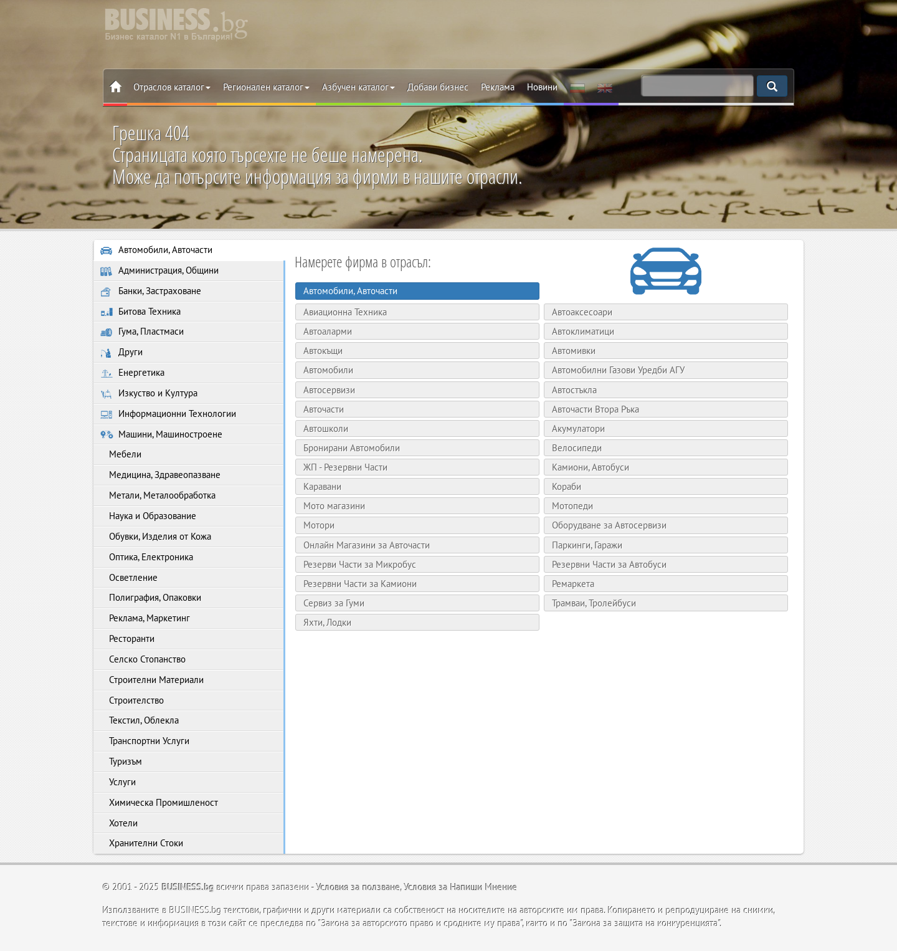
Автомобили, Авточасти (156, 250)
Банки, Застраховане (150, 291)
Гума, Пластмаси (142, 333)
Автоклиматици (582, 331)
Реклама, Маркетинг (145, 622)
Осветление (129, 580)
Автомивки (573, 350)
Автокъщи (322, 350)
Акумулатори (577, 428)
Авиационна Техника (344, 312)
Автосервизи (328, 390)
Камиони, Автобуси (590, 467)
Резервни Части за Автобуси (608, 564)
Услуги (118, 787)
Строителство (132, 704)
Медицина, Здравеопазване (160, 477)
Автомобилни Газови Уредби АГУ (617, 370)
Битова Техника (140, 312)
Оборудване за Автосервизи (608, 525)
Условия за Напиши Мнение (461, 893)
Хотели (119, 828)
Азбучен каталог (358, 87)
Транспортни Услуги (144, 746)
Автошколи (325, 428)
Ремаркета (572, 584)
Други (121, 354)
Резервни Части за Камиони (359, 584)
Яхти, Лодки (327, 622)
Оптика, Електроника (146, 560)
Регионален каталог (266, 87)
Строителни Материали (152, 684)
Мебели (120, 456)
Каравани (322, 486)
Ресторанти (127, 642)
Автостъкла (573, 390)
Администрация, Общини (159, 271)
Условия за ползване (358, 893)
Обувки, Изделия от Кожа (155, 539)
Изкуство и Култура (148, 395)
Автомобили (328, 370)
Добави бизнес (437, 87)
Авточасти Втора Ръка (594, 409)
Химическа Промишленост (159, 807)
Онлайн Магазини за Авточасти (366, 545)
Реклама (498, 87)
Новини (542, 87)
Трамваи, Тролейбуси (593, 603)
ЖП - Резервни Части (345, 467)
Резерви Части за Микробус (359, 564)
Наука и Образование (148, 519)
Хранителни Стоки (141, 849)
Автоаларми (327, 331)
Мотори (318, 525)
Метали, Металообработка (158, 498)
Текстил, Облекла (139, 725)
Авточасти (323, 409)
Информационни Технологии (168, 415)
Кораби (566, 486)
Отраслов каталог (172, 87)
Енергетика (132, 374)
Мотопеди (571, 506)
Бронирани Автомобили (351, 448)
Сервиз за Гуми (333, 603)
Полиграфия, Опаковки (150, 601)
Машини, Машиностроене (161, 436)
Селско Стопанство (143, 663)
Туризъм (121, 766)
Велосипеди (576, 448)
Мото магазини (333, 506)
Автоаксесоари (581, 312)
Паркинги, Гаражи (586, 545)
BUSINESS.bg (188, 893)
